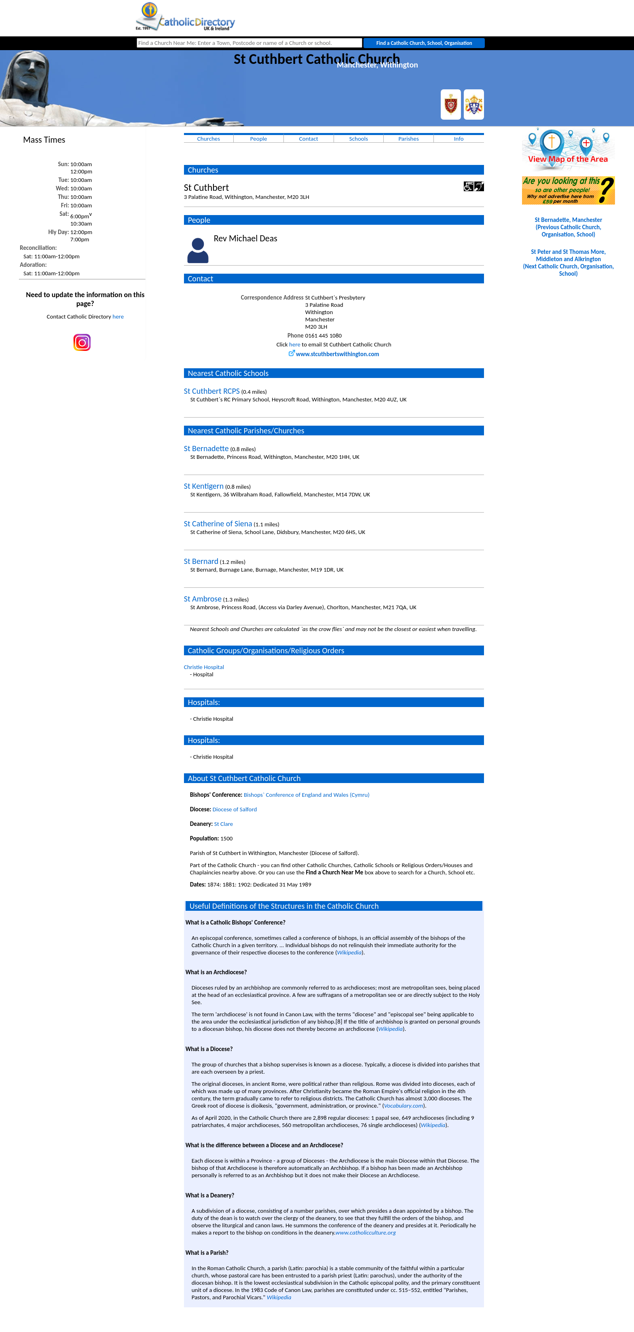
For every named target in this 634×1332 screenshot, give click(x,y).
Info (459, 138)
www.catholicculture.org (366, 1232)
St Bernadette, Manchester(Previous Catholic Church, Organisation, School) (568, 227)
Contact (308, 138)
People (258, 138)
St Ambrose (203, 599)
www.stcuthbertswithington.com (334, 354)
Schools (358, 138)
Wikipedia (349, 952)
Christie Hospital (204, 667)
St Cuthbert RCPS (212, 391)
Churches (208, 138)
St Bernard (201, 561)
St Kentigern (204, 486)
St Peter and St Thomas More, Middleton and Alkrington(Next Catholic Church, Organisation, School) (568, 262)
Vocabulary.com (403, 1105)
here (118, 316)
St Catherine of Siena (218, 523)
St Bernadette (206, 448)
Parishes (408, 138)
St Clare (223, 823)
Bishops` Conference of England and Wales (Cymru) (307, 794)
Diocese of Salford (235, 809)
